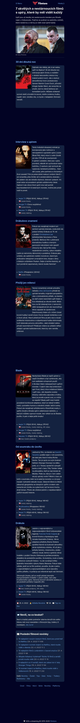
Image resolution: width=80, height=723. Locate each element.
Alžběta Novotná (38, 603)
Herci (34, 686)
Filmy (28, 686)
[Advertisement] (40, 123)
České (32, 676)
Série (41, 686)
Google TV (23, 204)
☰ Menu (19, 3)
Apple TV (22, 198)
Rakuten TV (23, 210)
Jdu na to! (29, 625)
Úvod (22, 686)
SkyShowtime (24, 507)
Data (43, 676)
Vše (28, 679)
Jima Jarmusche (45, 291)
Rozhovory (21, 679)
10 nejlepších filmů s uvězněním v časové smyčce (38, 651)
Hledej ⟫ (61, 3)
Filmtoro (53, 721)
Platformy (56, 686)
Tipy (38, 676)
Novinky (24, 676)
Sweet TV (22, 512)
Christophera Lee (46, 234)
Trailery (57, 676)
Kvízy (49, 676)
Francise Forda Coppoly (48, 534)
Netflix (21, 272)
